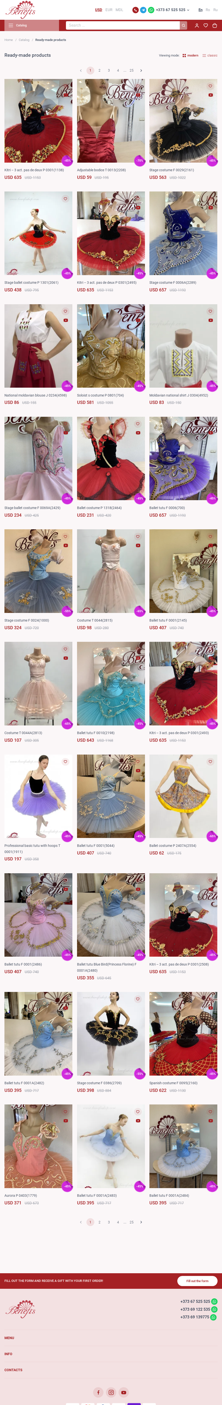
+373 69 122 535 (195, 1309)
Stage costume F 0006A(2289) (172, 283)
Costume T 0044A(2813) (23, 733)
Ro (208, 10)
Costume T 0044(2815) (95, 620)
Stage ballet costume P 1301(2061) (31, 283)
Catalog (24, 40)
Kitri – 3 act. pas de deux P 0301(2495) (107, 283)
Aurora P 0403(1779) (20, 1195)
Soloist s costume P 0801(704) (100, 395)
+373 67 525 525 (170, 10)
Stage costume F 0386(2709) (99, 1083)
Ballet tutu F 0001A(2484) (169, 1195)
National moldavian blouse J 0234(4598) (35, 395)
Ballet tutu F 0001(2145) (168, 620)
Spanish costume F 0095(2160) (173, 1083)
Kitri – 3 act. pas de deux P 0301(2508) (179, 964)
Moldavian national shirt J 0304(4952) (178, 395)
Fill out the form (197, 1281)
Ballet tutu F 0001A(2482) (24, 1083)
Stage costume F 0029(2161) (171, 170)
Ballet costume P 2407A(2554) (172, 846)
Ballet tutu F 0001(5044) (96, 846)
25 (132, 70)
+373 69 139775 (195, 1317)
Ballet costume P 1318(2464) (99, 508)
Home (8, 40)
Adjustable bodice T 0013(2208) (101, 170)
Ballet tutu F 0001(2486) (23, 964)
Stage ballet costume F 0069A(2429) (32, 508)
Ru (215, 10)
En (200, 10)
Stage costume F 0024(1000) (26, 620)
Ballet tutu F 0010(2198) (96, 733)
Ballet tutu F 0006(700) (167, 508)
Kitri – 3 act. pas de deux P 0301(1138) (34, 170)
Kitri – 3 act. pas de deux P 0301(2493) (179, 733)
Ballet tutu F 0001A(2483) (97, 1195)
